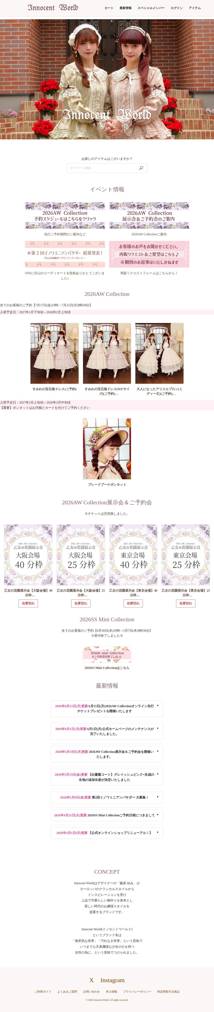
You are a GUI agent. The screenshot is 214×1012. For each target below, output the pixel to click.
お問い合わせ (91, 991)
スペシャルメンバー (151, 8)
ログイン (177, 8)
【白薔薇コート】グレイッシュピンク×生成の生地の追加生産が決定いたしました (104, 777)
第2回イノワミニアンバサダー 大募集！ (104, 797)
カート (109, 8)
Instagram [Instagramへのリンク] (112, 980)
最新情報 (126, 8)
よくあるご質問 (67, 991)
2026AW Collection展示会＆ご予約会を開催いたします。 (104, 754)
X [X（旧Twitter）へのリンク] (91, 980)
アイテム (195, 8)
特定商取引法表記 (168, 991)
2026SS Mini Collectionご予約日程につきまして (104, 815)
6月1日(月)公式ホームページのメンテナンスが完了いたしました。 (104, 731)
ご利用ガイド (42, 991)
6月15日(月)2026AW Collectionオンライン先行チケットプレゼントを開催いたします (104, 708)
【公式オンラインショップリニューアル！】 (105, 833)
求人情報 (111, 991)
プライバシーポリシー (137, 991)
